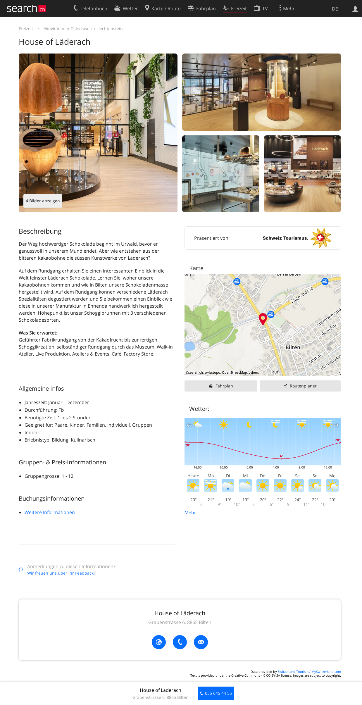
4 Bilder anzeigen (43, 201)
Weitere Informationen (50, 512)
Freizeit (26, 28)
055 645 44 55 (218, 693)
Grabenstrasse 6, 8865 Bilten (179, 622)
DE (335, 9)
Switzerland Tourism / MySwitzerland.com (309, 671)
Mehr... (192, 512)
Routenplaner (303, 386)
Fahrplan (224, 386)
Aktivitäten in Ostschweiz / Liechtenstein (83, 28)
